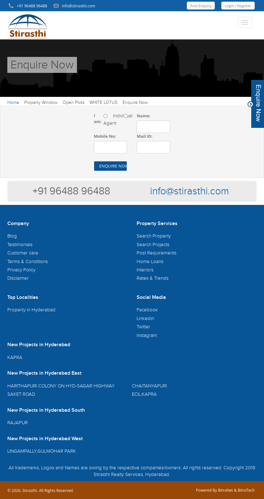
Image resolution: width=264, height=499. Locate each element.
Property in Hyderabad (31, 310)
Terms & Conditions (27, 261)
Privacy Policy (21, 270)
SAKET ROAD (21, 394)
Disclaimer (18, 278)
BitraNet (225, 490)
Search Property (154, 236)
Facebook (147, 310)
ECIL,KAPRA (144, 394)
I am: (98, 118)
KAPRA (14, 357)
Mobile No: (105, 136)
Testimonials (20, 244)
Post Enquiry (201, 5)
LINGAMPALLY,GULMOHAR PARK (41, 451)
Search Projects (153, 244)
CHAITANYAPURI (149, 386)
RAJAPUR (17, 422)
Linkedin (145, 318)
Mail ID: (144, 136)
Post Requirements (157, 253)
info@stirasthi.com (189, 191)
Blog (12, 236)
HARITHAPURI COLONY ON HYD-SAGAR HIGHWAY (61, 386)
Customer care (22, 253)
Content (255, 104)
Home (13, 102)
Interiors (145, 270)
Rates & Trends (153, 278)
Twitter (143, 327)
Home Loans (150, 261)
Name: (143, 116)
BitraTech (246, 490)
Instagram (147, 335)
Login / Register (238, 5)
